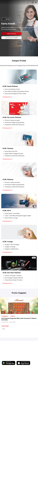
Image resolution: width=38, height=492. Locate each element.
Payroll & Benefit (28, 65)
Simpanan (3, 65)
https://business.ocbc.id (9, 359)
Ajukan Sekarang (11, 33)
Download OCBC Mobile (11, 37)
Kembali (6, 19)
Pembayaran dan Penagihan (14, 65)
